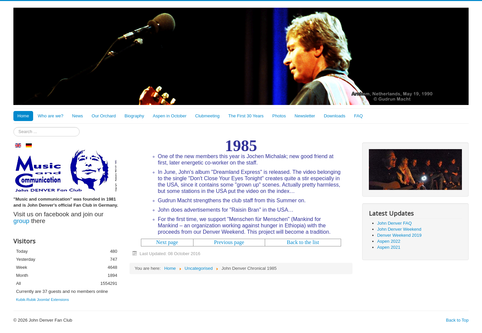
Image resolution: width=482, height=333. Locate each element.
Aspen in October (169, 115)
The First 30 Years (246, 115)
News (77, 115)
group (21, 220)
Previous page (229, 242)
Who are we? (51, 115)
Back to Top (457, 320)
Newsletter (305, 115)
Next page (167, 242)
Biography (134, 115)
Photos (279, 115)
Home (23, 115)
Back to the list (303, 242)
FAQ (358, 115)
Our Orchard (104, 115)
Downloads (334, 115)
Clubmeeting (207, 115)
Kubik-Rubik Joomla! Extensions (42, 300)
